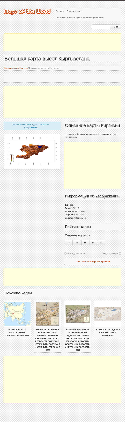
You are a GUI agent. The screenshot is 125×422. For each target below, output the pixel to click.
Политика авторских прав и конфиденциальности (80, 18)
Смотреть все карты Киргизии (93, 261)
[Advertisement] (62, 42)
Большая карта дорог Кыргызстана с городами (108, 332)
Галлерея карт (75, 11)
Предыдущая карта (76, 253)
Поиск (116, 27)
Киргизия (23, 68)
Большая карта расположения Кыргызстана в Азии (17, 332)
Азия (16, 68)
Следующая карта (110, 253)
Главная (60, 11)
